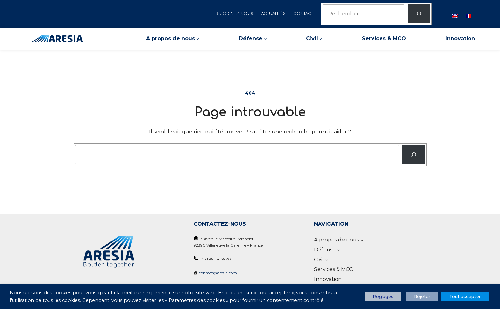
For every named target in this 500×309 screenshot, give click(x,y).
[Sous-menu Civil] (320, 38)
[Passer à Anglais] (455, 14)
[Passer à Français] (468, 14)
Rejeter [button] (422, 296)
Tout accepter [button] (465, 296)
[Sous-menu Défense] (265, 38)
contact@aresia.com (218, 272)
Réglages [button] (383, 296)
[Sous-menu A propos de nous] (197, 38)
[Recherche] (413, 154)
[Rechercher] (419, 13)
